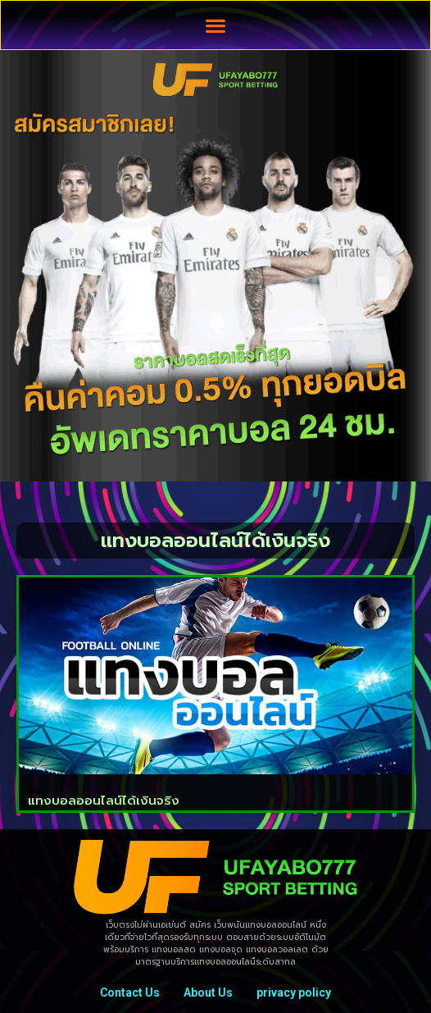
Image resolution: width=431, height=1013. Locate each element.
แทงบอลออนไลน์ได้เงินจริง (103, 801)
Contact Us (130, 992)
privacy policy (293, 992)
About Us (208, 992)
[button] (216, 25)
